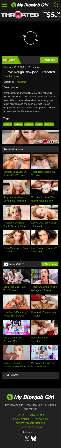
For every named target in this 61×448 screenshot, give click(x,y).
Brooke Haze (11, 76)
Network (41, 419)
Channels (37, 415)
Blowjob (8, 124)
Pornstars (21, 419)
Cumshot (29, 124)
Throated (20, 82)
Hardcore (48, 124)
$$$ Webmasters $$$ (30, 423)
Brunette (18, 124)
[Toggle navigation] (4, 5)
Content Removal (30, 427)
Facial (39, 124)
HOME (20, 415)
